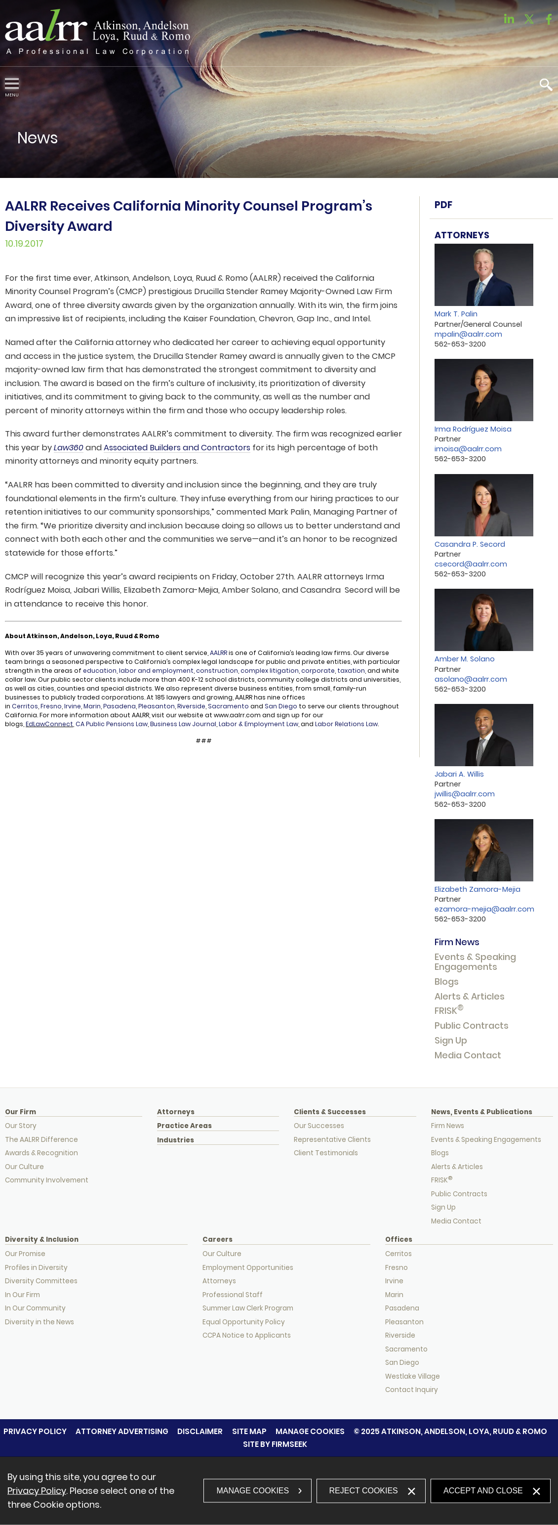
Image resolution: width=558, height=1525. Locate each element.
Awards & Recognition (41, 1153)
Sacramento (229, 706)
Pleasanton (156, 706)
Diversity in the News (39, 1322)
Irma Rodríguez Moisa (473, 429)
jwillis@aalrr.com (465, 794)
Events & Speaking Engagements (475, 962)
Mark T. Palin (456, 314)
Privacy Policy (35, 1431)
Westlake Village (412, 1376)
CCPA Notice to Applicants (246, 1335)
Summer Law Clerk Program (247, 1308)
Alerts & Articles (470, 996)
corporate (318, 670)
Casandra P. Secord (470, 544)
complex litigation (269, 670)
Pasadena (119, 706)
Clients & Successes (330, 1112)
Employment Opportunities (247, 1267)
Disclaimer (200, 1431)
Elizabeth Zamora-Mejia (477, 889)
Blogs (447, 981)
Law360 (68, 447)
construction (217, 670)
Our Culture (24, 1167)
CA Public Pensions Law (112, 724)
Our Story (21, 1126)
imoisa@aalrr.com (468, 449)
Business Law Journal (183, 724)
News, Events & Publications (481, 1112)
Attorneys (176, 1112)
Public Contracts (472, 1025)
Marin (92, 706)
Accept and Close (483, 1490)
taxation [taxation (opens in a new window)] (350, 670)
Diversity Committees (41, 1281)
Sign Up (451, 1040)
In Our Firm (22, 1295)
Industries (175, 1140)
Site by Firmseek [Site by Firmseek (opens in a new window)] (275, 1444)
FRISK (449, 1010)
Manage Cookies (310, 1431)
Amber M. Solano (465, 659)
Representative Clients (332, 1139)
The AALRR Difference (41, 1139)
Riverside (191, 706)
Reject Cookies (363, 1490)
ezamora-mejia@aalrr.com (484, 909)
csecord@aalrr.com (471, 564)
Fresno (51, 706)
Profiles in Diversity (36, 1267)
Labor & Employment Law (258, 724)
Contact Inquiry (411, 1389)
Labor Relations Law (346, 724)
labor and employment (156, 670)
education (100, 670)
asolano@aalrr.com (471, 679)
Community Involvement (46, 1180)
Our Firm (20, 1112)
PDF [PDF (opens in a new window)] (443, 205)
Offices (398, 1239)
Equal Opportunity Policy (243, 1322)
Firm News (457, 942)
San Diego (281, 706)
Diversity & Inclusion (42, 1239)
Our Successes (319, 1126)
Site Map (249, 1431)
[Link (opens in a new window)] (509, 22)
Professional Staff (232, 1295)
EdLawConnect (49, 724)
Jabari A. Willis (459, 774)
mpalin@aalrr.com (468, 334)
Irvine (72, 706)
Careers (217, 1239)
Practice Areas (184, 1126)
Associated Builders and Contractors (177, 447)
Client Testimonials (326, 1153)
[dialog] (279, 1491)
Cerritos (25, 706)
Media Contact (468, 1055)
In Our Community (35, 1308)
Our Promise (25, 1254)
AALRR (218, 653)
